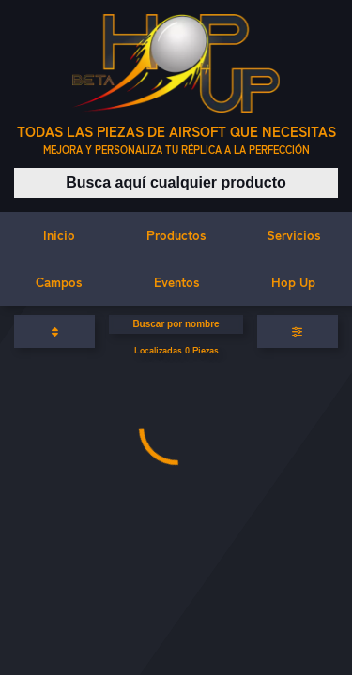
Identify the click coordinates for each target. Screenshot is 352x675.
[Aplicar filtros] (297, 331)
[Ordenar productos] (54, 331)
